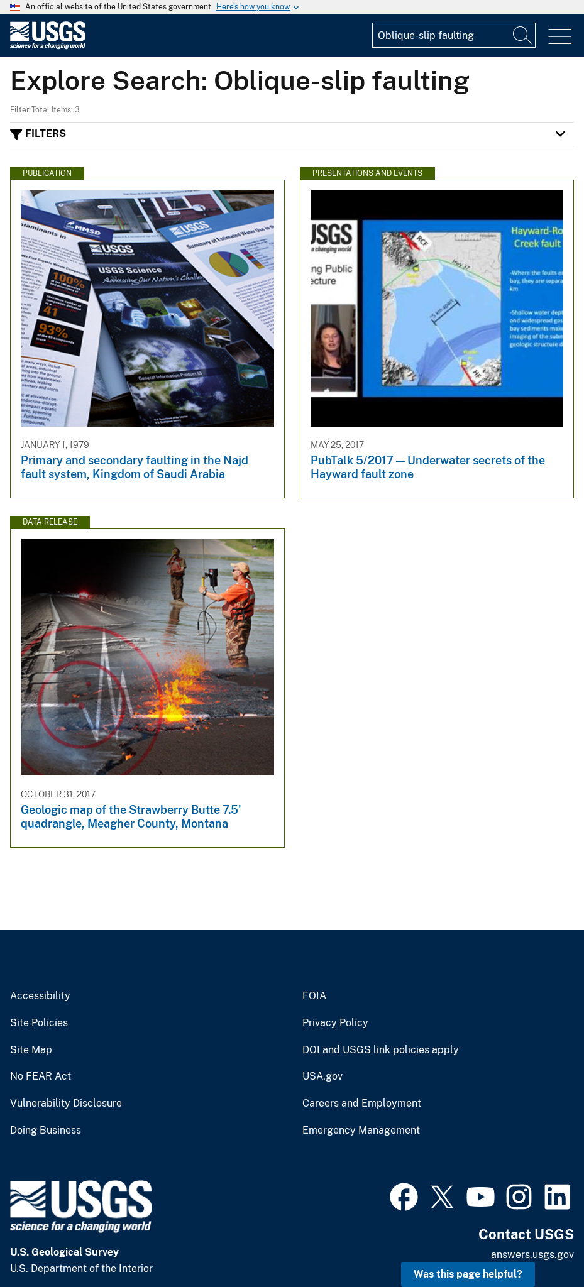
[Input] (454, 35)
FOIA (314, 996)
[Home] (47, 46)
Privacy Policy (335, 1023)
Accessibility (40, 996)
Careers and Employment (361, 1103)
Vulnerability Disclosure (66, 1103)
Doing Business (45, 1130)
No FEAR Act (40, 1076)
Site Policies (39, 1023)
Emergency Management (361, 1130)
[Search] (523, 35)
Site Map (31, 1050)
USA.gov (322, 1076)
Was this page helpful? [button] (468, 1274)
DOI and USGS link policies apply (380, 1050)
